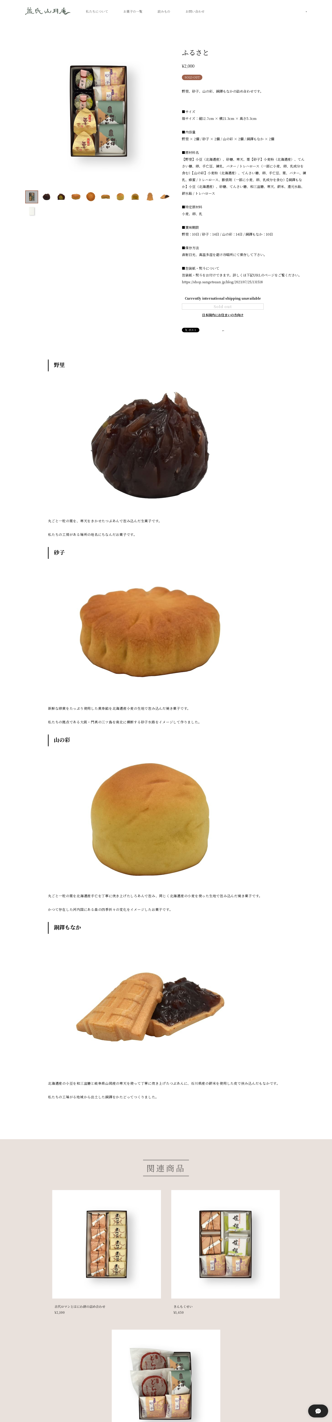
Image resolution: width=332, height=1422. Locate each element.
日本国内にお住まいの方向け (222, 325)
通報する (229, 340)
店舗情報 (138, 1409)
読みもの (164, 11)
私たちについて (97, 11)
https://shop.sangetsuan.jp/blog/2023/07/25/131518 (224, 281)
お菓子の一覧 (132, 11)
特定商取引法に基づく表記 (104, 1409)
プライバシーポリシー (59, 1409)
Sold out (222, 311)
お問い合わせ (195, 11)
